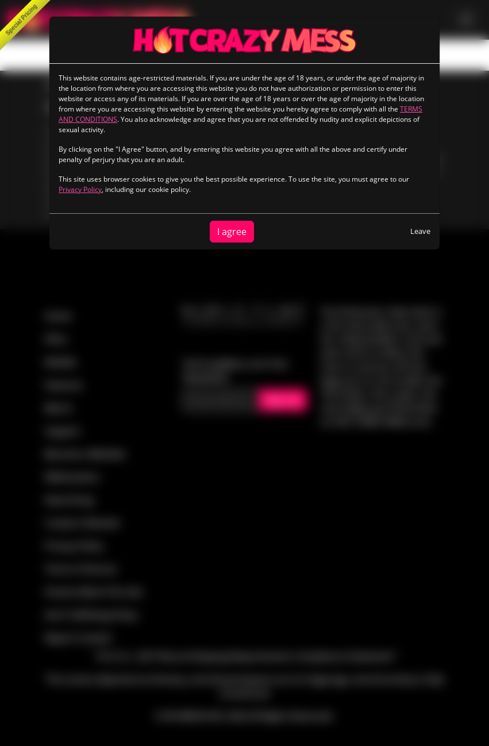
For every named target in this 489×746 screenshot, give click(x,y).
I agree (232, 231)
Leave (420, 231)
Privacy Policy (80, 189)
